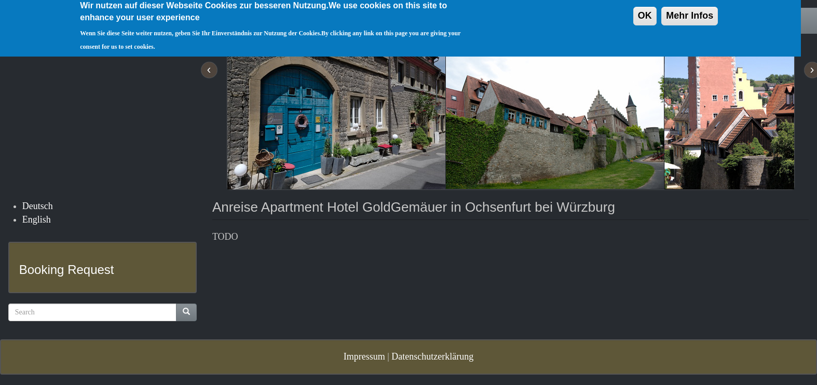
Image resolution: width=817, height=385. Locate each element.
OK (645, 12)
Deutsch (37, 206)
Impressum (364, 356)
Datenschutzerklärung (432, 356)
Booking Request (66, 270)
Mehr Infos (689, 12)
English (36, 219)
